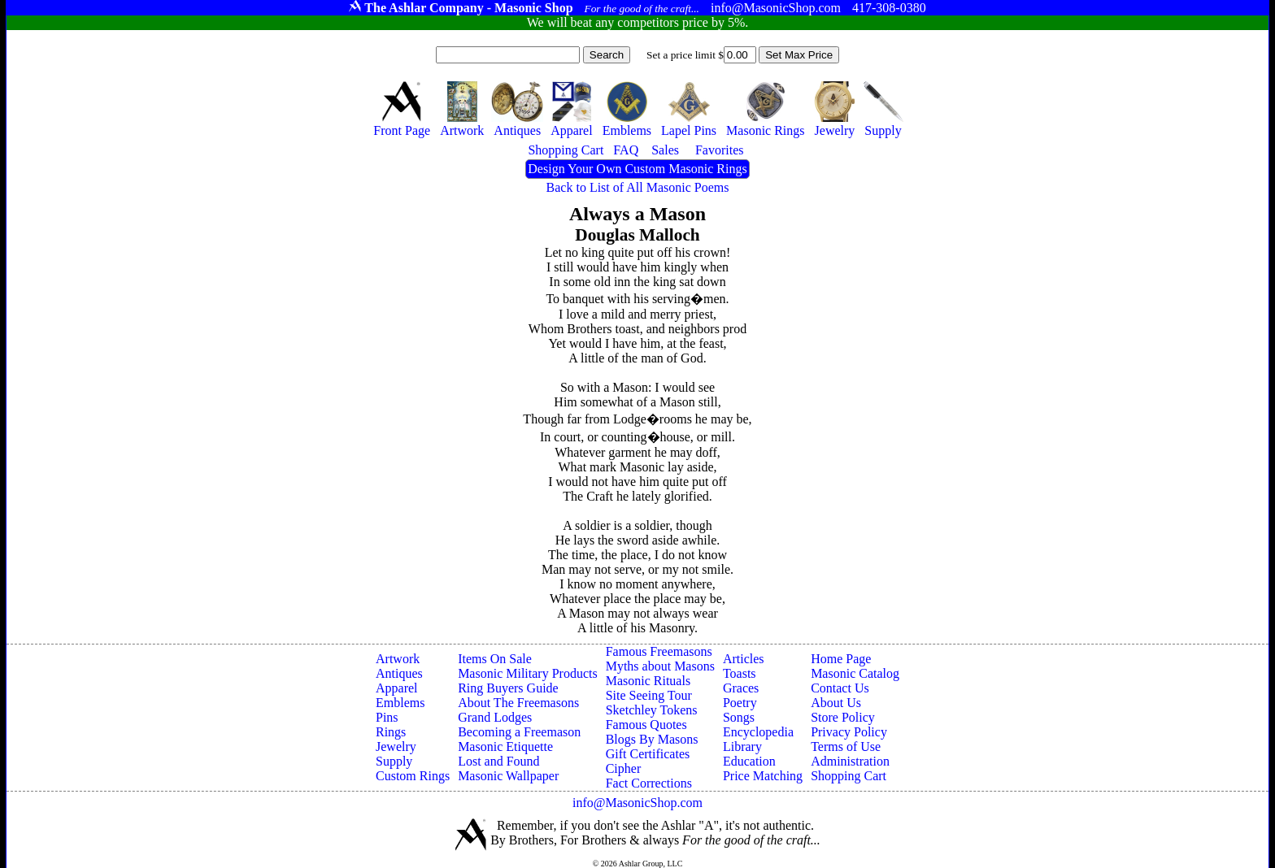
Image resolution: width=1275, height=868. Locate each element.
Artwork (398, 659)
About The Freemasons (518, 703)
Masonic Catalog (855, 673)
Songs (739, 717)
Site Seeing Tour (649, 695)
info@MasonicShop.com (637, 802)
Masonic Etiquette (505, 746)
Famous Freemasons (659, 651)
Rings (391, 732)
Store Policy (843, 717)
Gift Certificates (648, 754)
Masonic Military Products (528, 673)
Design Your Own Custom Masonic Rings (637, 169)
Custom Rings (413, 776)
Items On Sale (495, 659)
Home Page (841, 659)
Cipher (624, 768)
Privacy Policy (849, 732)
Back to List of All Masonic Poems (637, 187)
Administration (850, 761)
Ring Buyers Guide (508, 688)
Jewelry (396, 746)
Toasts (739, 673)
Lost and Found (498, 761)
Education (749, 761)
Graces (741, 688)
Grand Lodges (495, 717)
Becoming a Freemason (519, 732)
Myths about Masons (660, 666)
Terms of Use (846, 746)
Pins (387, 717)
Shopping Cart (848, 776)
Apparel (397, 688)
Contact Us (840, 688)
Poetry (740, 703)
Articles (743, 659)
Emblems (400, 703)
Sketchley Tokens (652, 710)
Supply (394, 761)
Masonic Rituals (648, 681)
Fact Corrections (649, 783)
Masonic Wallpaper (508, 776)
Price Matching (763, 776)
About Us (836, 703)
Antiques (399, 673)
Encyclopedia (758, 732)
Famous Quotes (646, 724)
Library (742, 746)
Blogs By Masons (652, 739)
